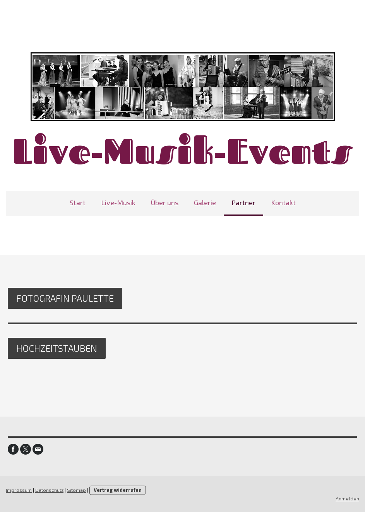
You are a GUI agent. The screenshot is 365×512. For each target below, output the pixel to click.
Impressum (19, 490)
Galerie (205, 202)
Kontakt (283, 202)
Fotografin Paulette (65, 298)
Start (78, 202)
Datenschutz (49, 490)
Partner (243, 202)
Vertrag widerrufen (118, 490)
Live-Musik (118, 202)
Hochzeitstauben (56, 348)
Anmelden (347, 498)
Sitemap (76, 490)
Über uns (164, 202)
